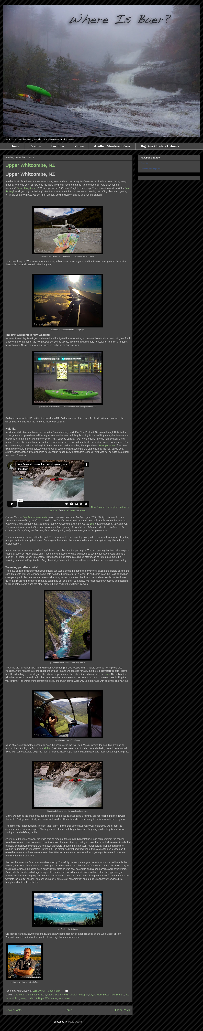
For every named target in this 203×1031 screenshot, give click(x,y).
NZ (127, 994)
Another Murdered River (112, 146)
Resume (35, 146)
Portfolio (57, 146)
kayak (92, 994)
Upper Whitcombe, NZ (30, 165)
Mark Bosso (103, 994)
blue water (19, 994)
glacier (73, 994)
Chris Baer (69, 510)
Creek (50, 994)
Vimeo (79, 146)
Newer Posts (13, 1010)
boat (92, 523)
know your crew (107, 445)
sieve (8, 998)
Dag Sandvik (61, 994)
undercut (32, 998)
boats (106, 674)
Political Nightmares (27, 188)
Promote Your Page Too (150, 169)
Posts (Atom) (75, 1021)
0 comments (54, 990)
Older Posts (122, 1010)
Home (14, 146)
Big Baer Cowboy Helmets (160, 146)
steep (23, 998)
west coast (64, 998)
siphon (47, 748)
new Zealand (117, 994)
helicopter (83, 994)
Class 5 (42, 994)
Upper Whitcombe (47, 998)
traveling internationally (35, 517)
